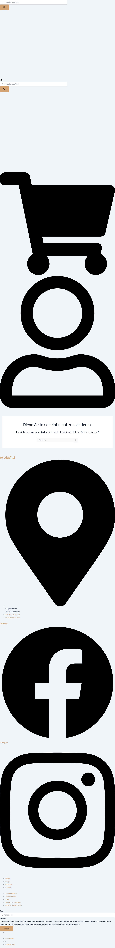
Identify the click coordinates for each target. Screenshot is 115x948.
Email (2, 910)
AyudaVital (8, 457)
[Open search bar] (1, 80)
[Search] (4, 7)
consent (3, 918)
